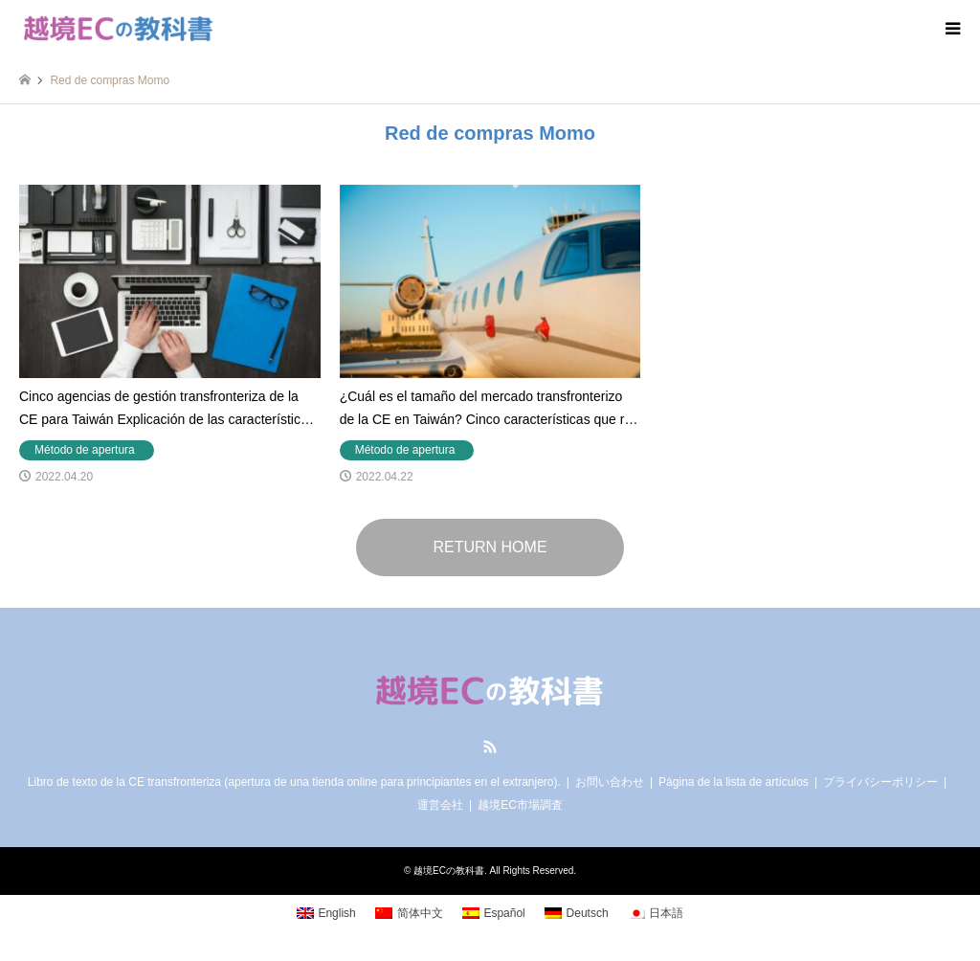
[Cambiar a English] (326, 914)
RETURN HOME (489, 547)
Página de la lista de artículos (733, 782)
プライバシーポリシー (880, 782)
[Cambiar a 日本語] (656, 914)
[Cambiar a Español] (494, 914)
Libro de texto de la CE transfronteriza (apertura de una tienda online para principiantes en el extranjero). (294, 782)
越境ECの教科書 (448, 870)
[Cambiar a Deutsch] (576, 914)
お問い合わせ (609, 782)
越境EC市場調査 (520, 805)
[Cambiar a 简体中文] (409, 914)
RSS (490, 746)
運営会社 (440, 805)
